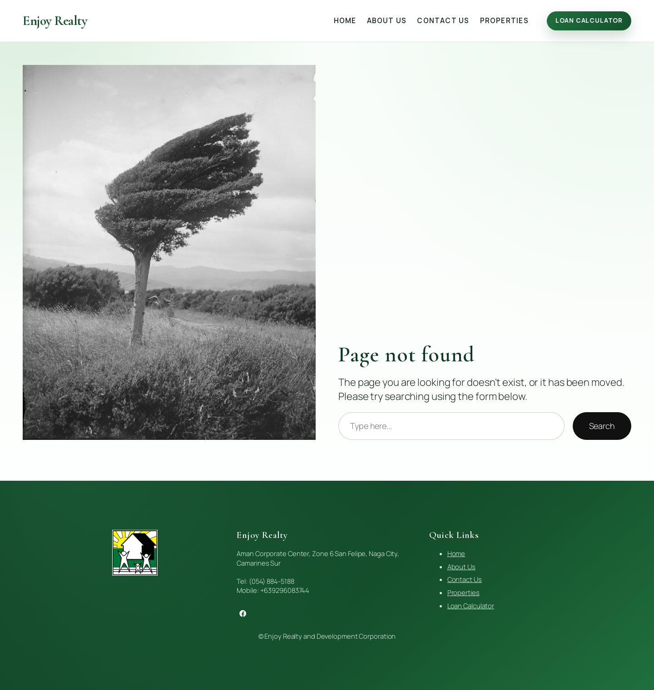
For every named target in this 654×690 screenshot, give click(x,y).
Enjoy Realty (55, 21)
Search (602, 425)
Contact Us (464, 579)
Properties (463, 592)
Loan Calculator (589, 20)
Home (456, 553)
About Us (461, 566)
